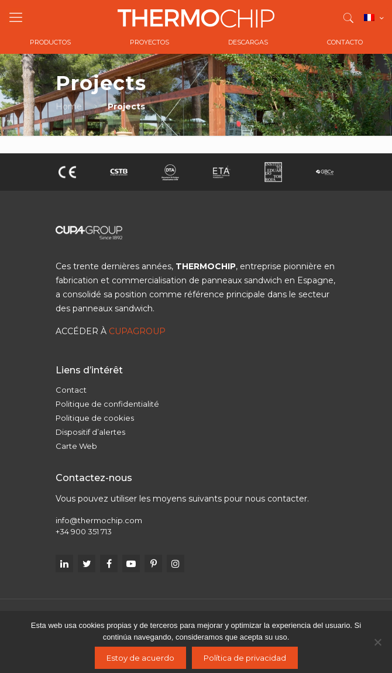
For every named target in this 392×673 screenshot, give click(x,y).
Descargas (248, 42)
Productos (50, 42)
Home (69, 106)
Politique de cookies (95, 418)
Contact (71, 389)
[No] (377, 642)
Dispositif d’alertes (90, 432)
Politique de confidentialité (107, 403)
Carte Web (76, 446)
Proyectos (149, 42)
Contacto (345, 42)
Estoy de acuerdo (140, 657)
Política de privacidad (245, 657)
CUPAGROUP (137, 331)
